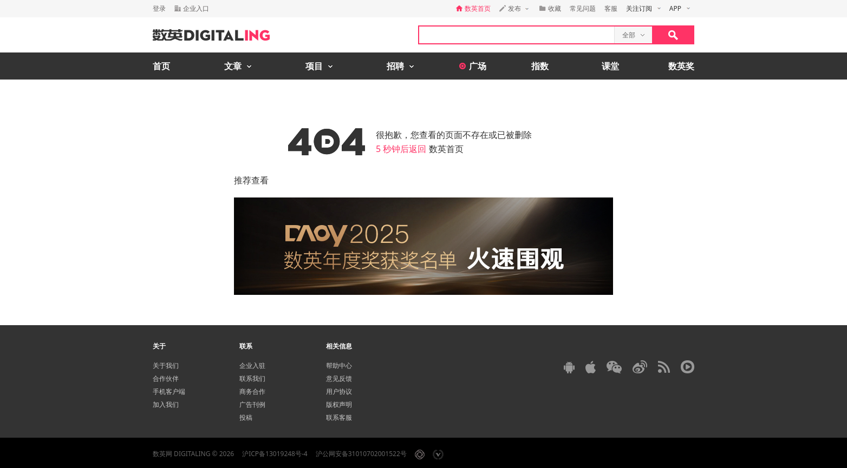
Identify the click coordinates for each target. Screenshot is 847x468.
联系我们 (252, 378)
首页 (161, 66)
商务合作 (252, 391)
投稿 (245, 417)
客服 (610, 8)
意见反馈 (339, 378)
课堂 (610, 66)
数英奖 (681, 66)
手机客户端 (169, 391)
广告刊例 (252, 404)
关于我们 (166, 365)
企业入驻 (252, 365)
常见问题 (583, 8)
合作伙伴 (166, 378)
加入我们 (166, 404)
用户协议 (339, 391)
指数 (540, 66)
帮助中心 (339, 365)
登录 (159, 8)
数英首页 (446, 149)
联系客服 (339, 417)
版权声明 (339, 404)
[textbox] (516, 35)
